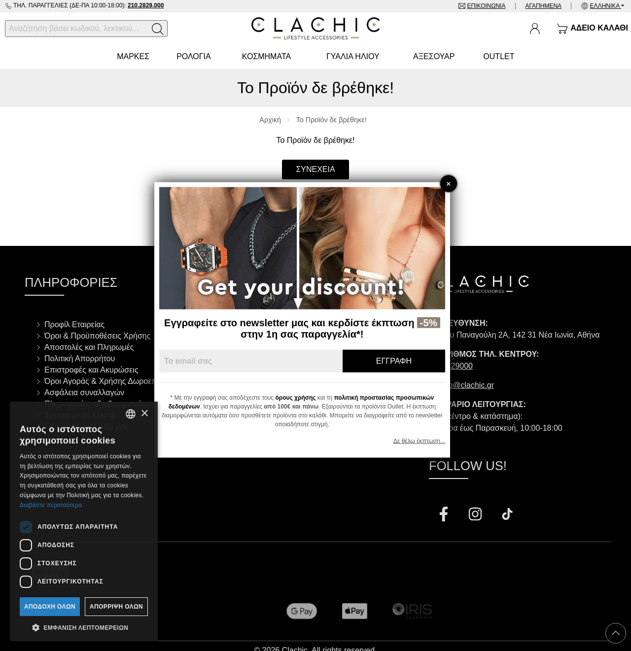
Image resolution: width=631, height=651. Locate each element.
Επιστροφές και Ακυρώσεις (91, 370)
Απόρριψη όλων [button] (116, 606)
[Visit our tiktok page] (507, 515)
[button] (84, 626)
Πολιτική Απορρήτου (79, 358)
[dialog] (84, 521)
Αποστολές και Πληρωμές (89, 347)
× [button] (144, 413)
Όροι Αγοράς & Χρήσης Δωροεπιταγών (112, 381)
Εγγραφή (407, 361)
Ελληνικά (605, 5)
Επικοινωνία (485, 5)
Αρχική (270, 120)
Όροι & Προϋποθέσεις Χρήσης (97, 336)
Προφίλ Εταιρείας (74, 324)
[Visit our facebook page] (444, 515)
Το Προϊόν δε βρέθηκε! (331, 120)
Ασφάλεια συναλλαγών (84, 392)
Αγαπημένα (543, 5)
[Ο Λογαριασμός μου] (535, 28)
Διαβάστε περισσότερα (51, 505)
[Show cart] (592, 28)
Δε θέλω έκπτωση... (432, 441)
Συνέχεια (315, 169)
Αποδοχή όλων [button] (49, 606)
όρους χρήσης (309, 397)
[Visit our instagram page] (476, 515)
